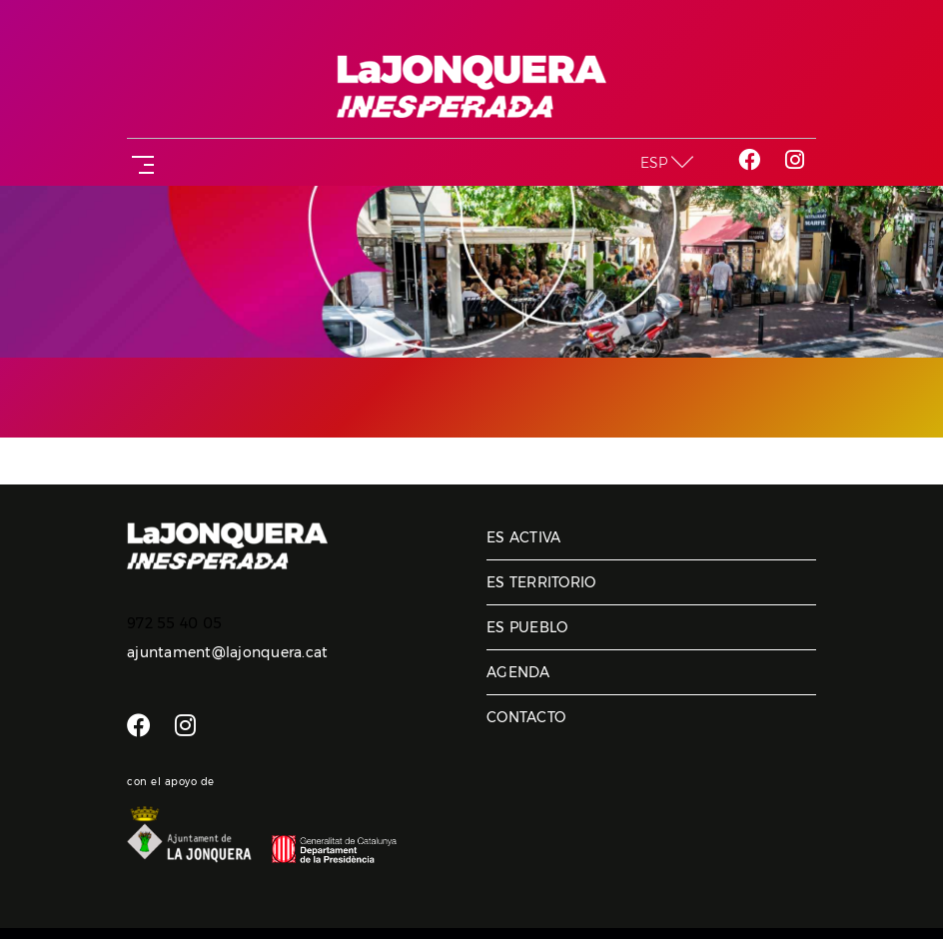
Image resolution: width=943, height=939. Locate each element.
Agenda (518, 672)
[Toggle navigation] (139, 162)
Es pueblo (526, 627)
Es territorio (540, 582)
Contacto (525, 717)
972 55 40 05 (174, 623)
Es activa (523, 537)
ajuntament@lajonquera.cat (227, 652)
